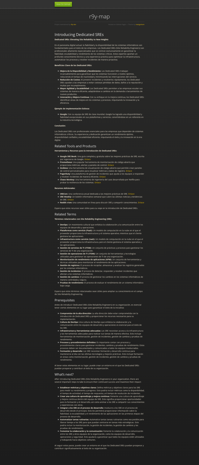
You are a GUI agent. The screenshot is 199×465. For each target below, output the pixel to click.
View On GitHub (63, 4)
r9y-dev (73, 24)
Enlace (88, 159)
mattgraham (140, 24)
